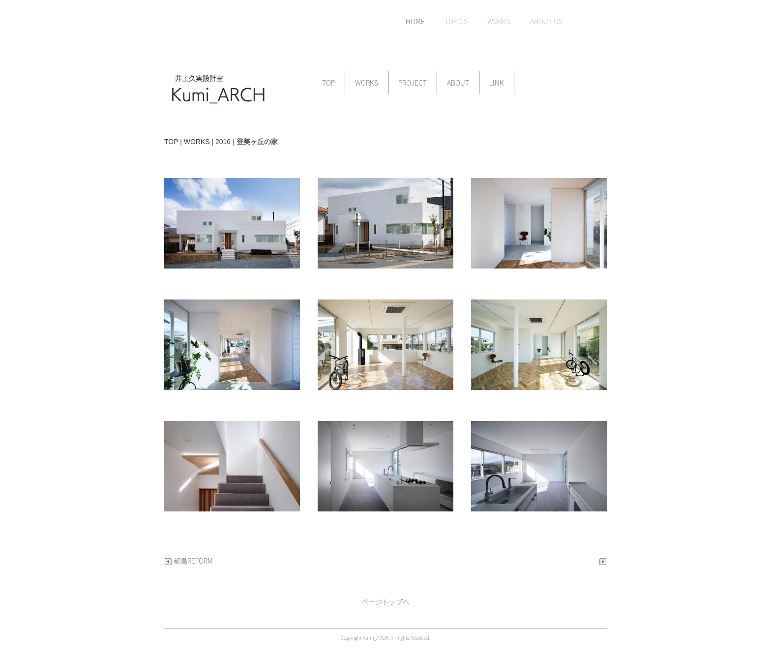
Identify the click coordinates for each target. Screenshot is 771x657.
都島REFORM (188, 561)
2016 (223, 142)
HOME (415, 21)
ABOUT (458, 83)
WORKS (366, 83)
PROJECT (412, 83)
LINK (496, 83)
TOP (328, 83)
